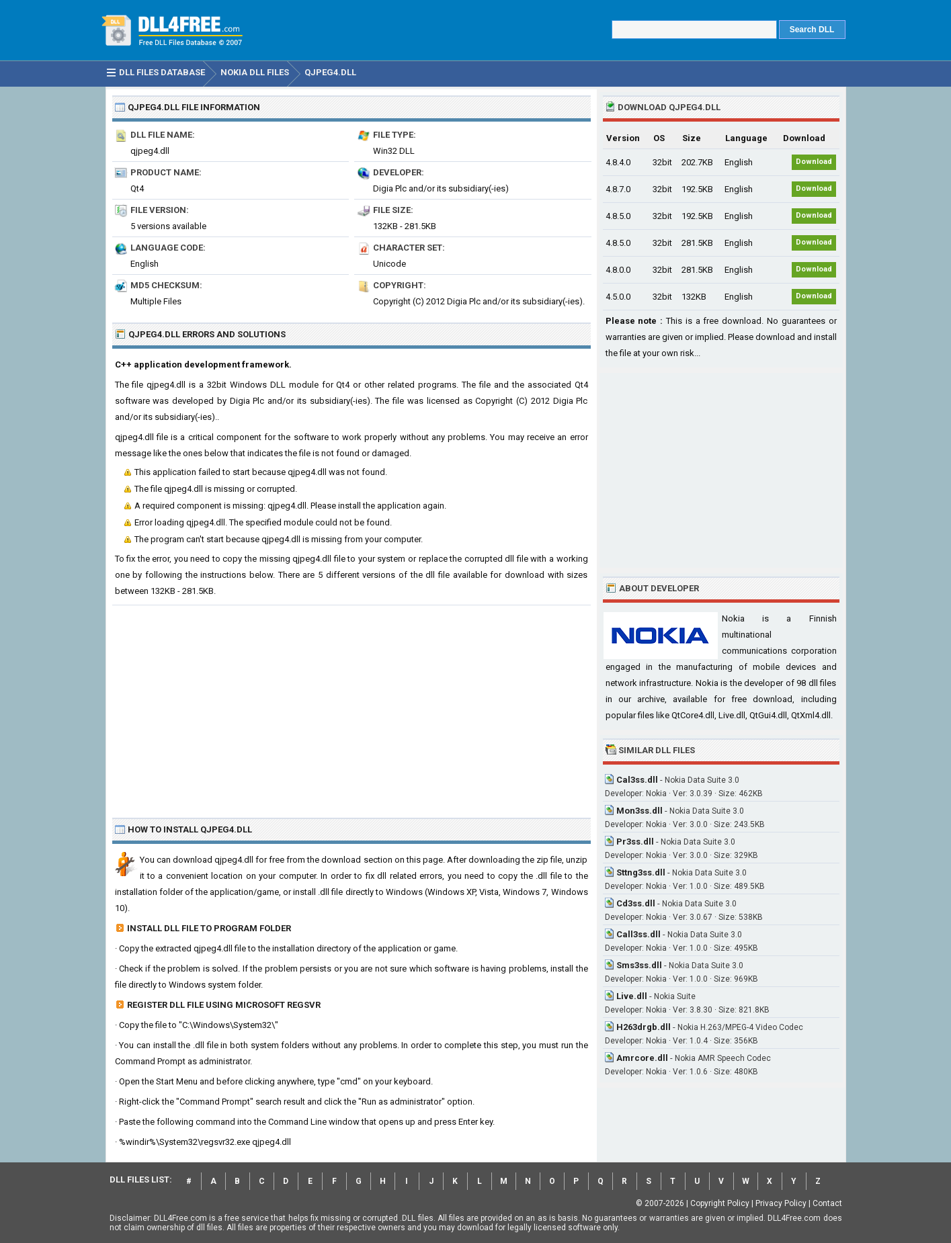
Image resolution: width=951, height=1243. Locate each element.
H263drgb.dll (643, 1027)
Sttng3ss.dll (640, 872)
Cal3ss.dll (637, 780)
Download (814, 161)
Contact (827, 1203)
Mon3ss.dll (639, 811)
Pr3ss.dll (635, 842)
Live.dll (631, 996)
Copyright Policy (719, 1203)
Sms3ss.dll (639, 965)
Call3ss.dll (638, 934)
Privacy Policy (781, 1203)
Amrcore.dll (642, 1058)
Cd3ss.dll (635, 903)
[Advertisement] (351, 706)
